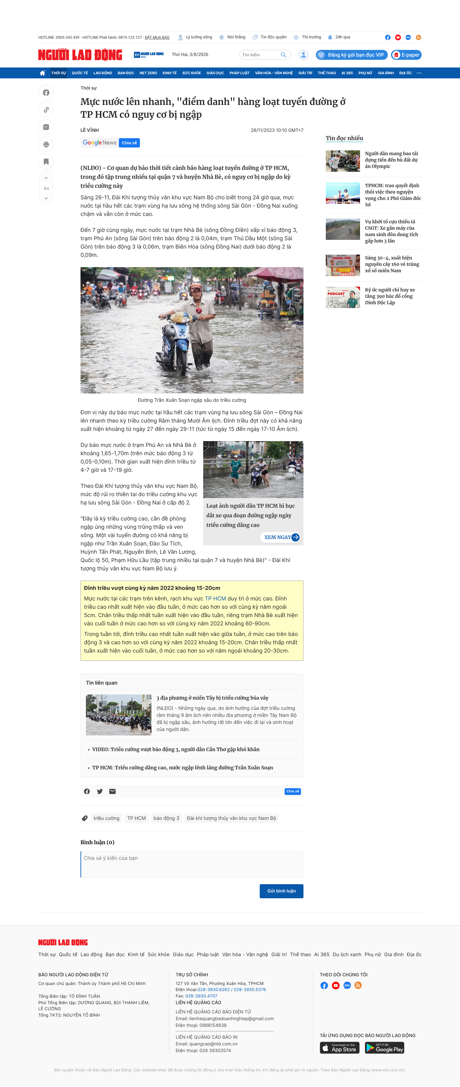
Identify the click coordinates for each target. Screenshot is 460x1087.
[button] (46, 178)
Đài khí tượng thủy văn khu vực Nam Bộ (231, 818)
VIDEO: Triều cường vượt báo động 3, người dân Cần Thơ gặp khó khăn (176, 750)
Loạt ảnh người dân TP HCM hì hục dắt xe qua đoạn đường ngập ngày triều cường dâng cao (250, 515)
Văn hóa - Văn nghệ (274, 73)
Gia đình (386, 73)
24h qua (338, 37)
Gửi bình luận (281, 891)
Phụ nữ (365, 73)
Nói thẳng (231, 37)
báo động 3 (167, 818)
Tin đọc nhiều (344, 138)
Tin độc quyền (269, 37)
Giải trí (305, 73)
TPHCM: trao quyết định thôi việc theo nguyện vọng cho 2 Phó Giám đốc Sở (393, 195)
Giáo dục (215, 73)
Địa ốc (406, 73)
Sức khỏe (191, 73)
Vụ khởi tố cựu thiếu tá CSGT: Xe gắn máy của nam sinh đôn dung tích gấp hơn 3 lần (391, 231)
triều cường (106, 818)
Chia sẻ (129, 142)
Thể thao (327, 73)
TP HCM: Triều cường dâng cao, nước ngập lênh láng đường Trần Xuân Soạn (182, 768)
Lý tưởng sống (194, 37)
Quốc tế (80, 73)
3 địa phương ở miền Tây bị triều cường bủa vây (212, 698)
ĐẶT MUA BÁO (157, 37)
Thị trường (307, 37)
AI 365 (347, 73)
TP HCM (215, 599)
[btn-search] (283, 55)
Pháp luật (239, 73)
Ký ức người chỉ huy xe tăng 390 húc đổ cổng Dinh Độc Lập (390, 296)
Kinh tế (170, 73)
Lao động (103, 73)
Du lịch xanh (347, 954)
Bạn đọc (126, 73)
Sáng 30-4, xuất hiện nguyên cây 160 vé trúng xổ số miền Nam (392, 264)
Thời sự (58, 73)
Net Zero (148, 73)
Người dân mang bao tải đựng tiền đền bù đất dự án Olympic (391, 160)
